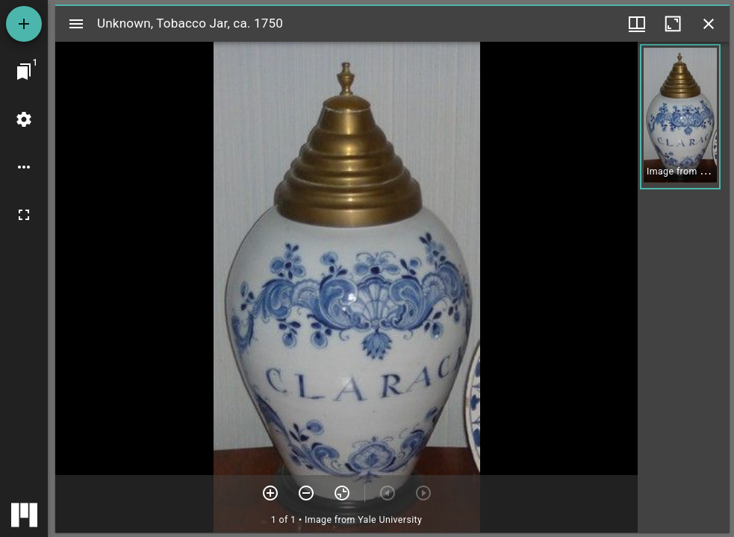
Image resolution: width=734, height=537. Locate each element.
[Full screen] (24, 215)
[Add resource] (24, 24)
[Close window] (709, 24)
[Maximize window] (673, 24)
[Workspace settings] (24, 119)
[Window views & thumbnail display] (637, 24)
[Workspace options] (24, 167)
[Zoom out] (306, 493)
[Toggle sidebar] (76, 24)
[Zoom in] (270, 493)
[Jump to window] (24, 72)
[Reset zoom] (342, 493)
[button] (680, 117)
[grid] (684, 287)
